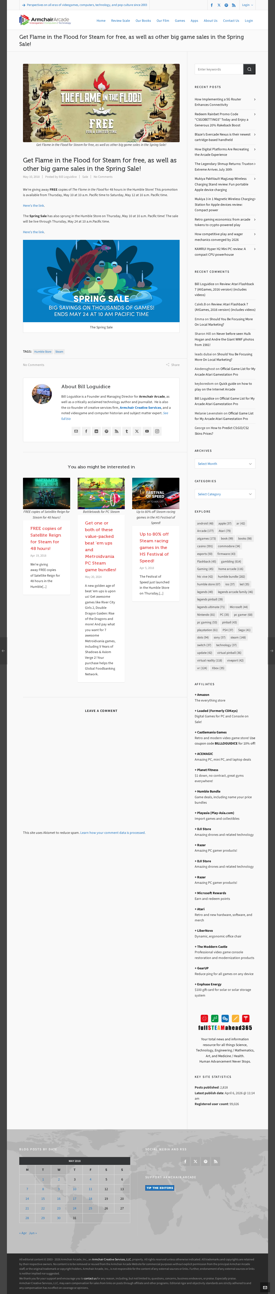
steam (59, 352)
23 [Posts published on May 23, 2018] (59, 1208)
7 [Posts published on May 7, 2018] (27, 1189)
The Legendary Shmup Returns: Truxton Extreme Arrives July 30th (224, 166)
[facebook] (212, 5)
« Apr (23, 1233)
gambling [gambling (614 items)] (231, 561)
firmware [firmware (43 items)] (226, 554)
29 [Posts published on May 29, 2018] (43, 1218)
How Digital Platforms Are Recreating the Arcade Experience (222, 152)
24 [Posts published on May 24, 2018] (74, 1208)
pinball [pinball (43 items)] (229, 622)
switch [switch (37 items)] (204, 645)
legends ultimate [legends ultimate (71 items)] (211, 607)
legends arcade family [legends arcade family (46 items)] (235, 592)
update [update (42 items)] (204, 653)
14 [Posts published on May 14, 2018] (27, 1198)
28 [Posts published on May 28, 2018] (27, 1218)
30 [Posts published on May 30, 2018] (59, 1218)
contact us (90, 1278)
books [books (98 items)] (245, 538)
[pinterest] (227, 5)
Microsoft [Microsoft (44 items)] (239, 607)
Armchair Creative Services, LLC (111, 1259)
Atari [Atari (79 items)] (225, 531)
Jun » (33, 1233)
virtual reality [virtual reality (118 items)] (209, 660)
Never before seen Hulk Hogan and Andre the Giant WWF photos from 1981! (224, 339)
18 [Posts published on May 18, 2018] (90, 1198)
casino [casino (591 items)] (205, 546)
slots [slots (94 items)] (203, 637)
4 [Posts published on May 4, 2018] (90, 1179)
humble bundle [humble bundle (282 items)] (231, 576)
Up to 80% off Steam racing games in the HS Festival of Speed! (154, 547)
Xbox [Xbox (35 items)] (218, 668)
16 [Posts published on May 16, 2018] (59, 1198)
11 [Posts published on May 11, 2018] (90, 1189)
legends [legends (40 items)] (205, 592)
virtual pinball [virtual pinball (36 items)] (229, 653)
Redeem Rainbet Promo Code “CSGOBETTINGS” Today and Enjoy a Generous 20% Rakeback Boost (221, 120)
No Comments (103, 177)
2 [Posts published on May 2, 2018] (59, 1179)
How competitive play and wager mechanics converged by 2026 (219, 237)
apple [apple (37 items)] (225, 523)
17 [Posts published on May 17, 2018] (74, 1198)
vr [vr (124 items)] (202, 668)
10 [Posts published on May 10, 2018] (74, 1189)
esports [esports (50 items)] (204, 554)
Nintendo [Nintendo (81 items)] (206, 615)
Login (247, 5)
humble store (42, 352)
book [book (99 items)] (227, 538)
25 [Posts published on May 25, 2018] (90, 1208)
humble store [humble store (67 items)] (208, 584)
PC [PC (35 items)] (224, 615)
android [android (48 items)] (205, 523)
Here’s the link (33, 205)
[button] (249, 69)
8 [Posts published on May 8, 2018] (43, 1189)
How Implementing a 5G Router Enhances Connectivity (218, 102)
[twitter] (219, 5)
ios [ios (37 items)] (230, 584)
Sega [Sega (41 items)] (244, 630)
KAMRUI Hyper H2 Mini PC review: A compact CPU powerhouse (220, 252)
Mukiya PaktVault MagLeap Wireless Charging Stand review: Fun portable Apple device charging (221, 184)
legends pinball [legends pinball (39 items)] (210, 599)
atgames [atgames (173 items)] (206, 538)
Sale (85, 177)
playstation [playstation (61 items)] (207, 630)
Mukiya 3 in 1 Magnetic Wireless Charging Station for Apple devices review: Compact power (224, 204)
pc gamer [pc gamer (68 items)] (243, 615)
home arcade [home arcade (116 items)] (230, 569)
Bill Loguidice (68, 177)
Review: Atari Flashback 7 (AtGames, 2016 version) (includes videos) (224, 289)
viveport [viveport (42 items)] (235, 660)
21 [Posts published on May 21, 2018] (27, 1208)
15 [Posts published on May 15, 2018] (43, 1198)
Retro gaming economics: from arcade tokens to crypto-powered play (222, 222)
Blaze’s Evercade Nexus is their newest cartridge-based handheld (223, 137)
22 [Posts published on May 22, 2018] (43, 1208)
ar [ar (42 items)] (240, 523)
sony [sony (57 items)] (220, 637)
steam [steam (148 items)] (238, 637)
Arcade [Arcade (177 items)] (205, 531)
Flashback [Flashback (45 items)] (206, 561)
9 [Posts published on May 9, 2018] (59, 1189)
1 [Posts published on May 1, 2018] (43, 1179)
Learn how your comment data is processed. (113, 832)
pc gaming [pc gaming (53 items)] (207, 622)
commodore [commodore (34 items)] (229, 546)
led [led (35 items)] (244, 584)
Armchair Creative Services (140, 407)
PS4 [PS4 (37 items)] (228, 630)
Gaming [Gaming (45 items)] (205, 569)
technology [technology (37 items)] (226, 645)
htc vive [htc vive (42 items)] (205, 576)
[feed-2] (234, 5)
